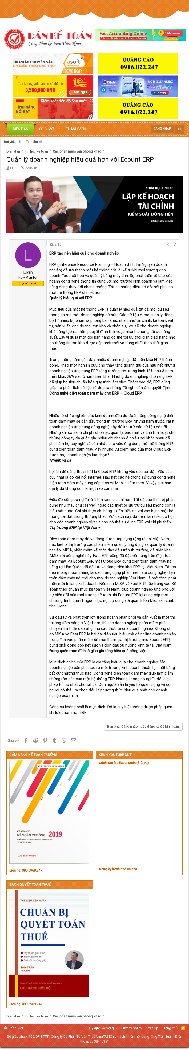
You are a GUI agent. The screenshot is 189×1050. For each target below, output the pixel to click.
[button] (58, 129)
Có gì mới (46, 129)
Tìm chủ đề (34, 142)
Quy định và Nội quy (102, 1028)
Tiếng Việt (13, 1028)
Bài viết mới (12, 142)
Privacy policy (131, 1028)
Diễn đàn (20, 129)
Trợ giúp (152, 1028)
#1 (175, 244)
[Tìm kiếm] (179, 129)
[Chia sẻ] (168, 245)
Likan (14, 168)
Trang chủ (170, 1028)
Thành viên (76, 129)
